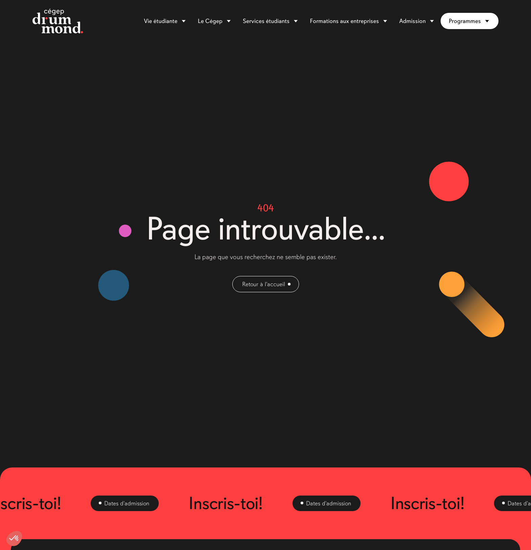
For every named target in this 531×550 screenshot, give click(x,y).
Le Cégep (210, 21)
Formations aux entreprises (344, 21)
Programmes (465, 21)
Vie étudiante (160, 21)
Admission (412, 21)
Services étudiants (266, 21)
